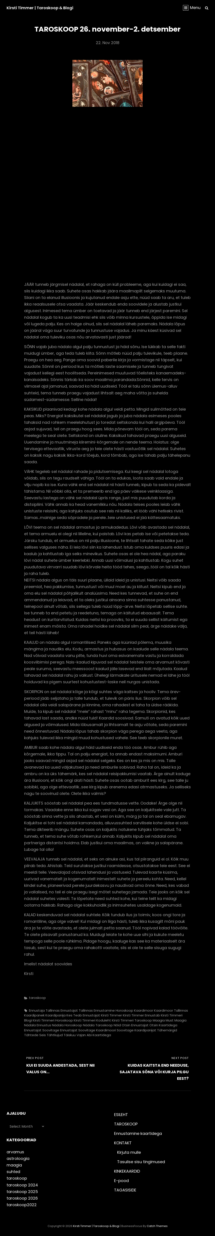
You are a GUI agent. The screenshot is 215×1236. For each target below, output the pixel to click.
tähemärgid (167, 1030)
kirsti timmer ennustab (141, 1015)
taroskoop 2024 (22, 1185)
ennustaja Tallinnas (44, 1010)
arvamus (15, 1152)
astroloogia (18, 1158)
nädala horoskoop (67, 1025)
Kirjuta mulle (129, 1152)
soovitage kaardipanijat (136, 1030)
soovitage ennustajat (59, 1030)
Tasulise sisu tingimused (141, 1161)
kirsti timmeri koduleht (92, 1020)
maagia (159, 1020)
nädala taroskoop (98, 1025)
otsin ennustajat (135, 1025)
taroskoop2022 (22, 1204)
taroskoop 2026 (22, 1198)
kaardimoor (143, 1010)
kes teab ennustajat (83, 1015)
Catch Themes (157, 1226)
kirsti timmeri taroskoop (132, 1020)
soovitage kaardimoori (97, 1030)
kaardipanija (55, 1015)
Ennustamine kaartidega (138, 1133)
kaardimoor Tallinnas (171, 1010)
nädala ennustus (37, 1025)
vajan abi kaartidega (94, 1035)
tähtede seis (35, 1035)
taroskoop (37, 997)
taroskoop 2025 (22, 1191)
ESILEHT (121, 1114)
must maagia (176, 1020)
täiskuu (70, 1035)
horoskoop (124, 1010)
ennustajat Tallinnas (77, 1010)
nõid (117, 1025)
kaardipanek (34, 1015)
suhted (13, 1171)
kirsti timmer (111, 1015)
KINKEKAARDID (127, 1171)
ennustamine (104, 1010)
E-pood (121, 1180)
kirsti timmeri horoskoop (53, 1020)
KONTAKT (123, 1143)
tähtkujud (55, 1035)
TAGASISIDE (125, 1190)
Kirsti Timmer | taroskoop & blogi (40, 8)
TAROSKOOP (126, 1124)
